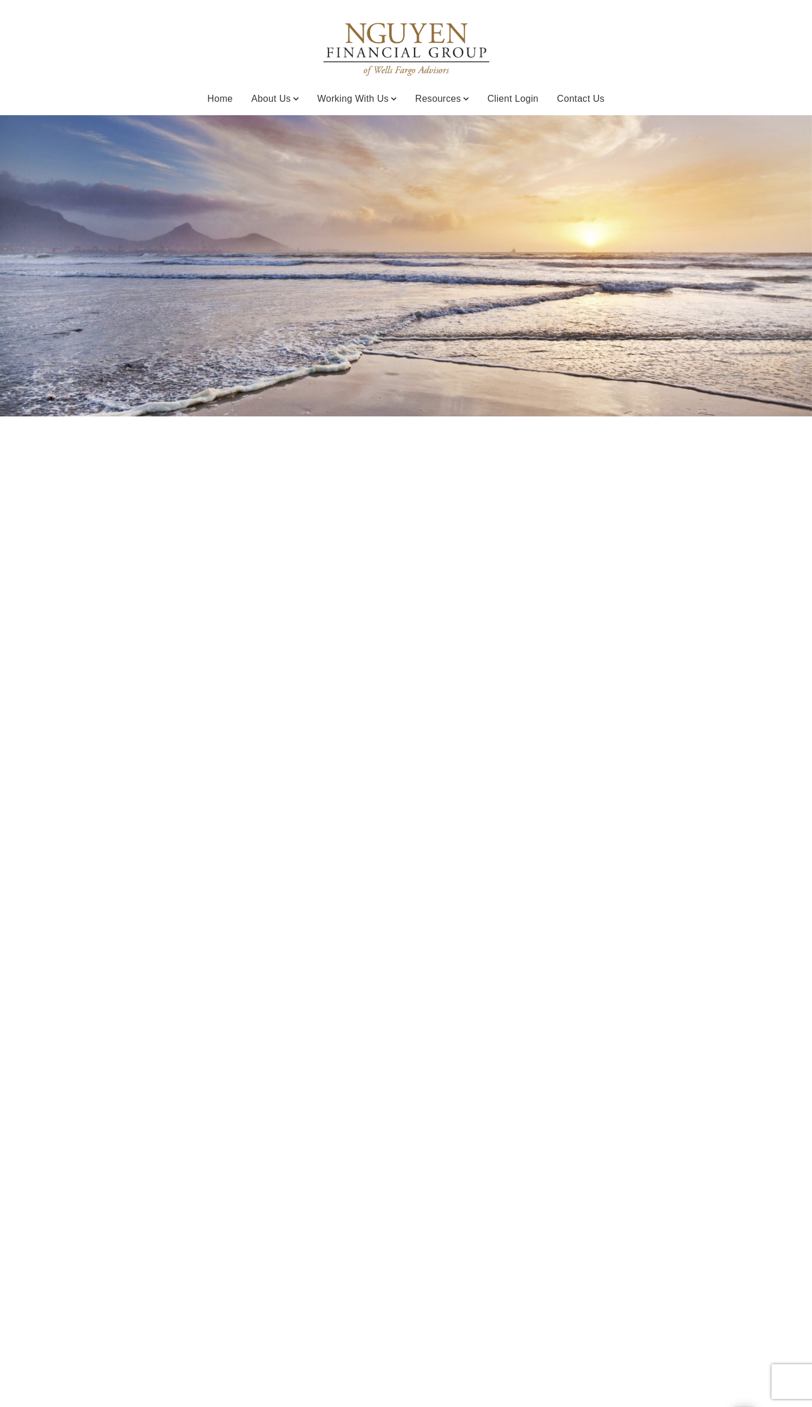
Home (220, 99)
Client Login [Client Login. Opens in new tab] (513, 99)
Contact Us (580, 99)
